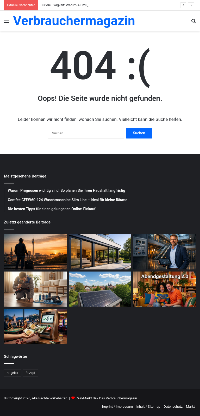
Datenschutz (173, 406)
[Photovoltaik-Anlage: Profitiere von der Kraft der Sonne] (100, 289)
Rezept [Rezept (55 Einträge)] (30, 373)
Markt (190, 406)
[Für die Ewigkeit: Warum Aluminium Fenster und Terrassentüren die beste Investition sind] (100, 251)
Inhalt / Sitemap (148, 406)
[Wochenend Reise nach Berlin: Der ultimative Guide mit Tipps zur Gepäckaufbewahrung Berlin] (35, 251)
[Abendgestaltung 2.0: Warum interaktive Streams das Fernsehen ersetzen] (164, 289)
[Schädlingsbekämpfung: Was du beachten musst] (35, 289)
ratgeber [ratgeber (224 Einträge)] (12, 373)
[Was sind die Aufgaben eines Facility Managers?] (164, 251)
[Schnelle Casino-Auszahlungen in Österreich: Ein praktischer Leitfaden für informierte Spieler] (35, 326)
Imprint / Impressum (117, 406)
